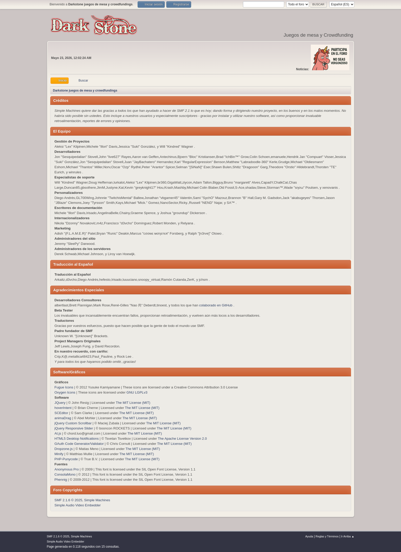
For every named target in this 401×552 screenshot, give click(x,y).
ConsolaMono (65, 474)
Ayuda (309, 536)
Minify (59, 454)
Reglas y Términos (327, 536)
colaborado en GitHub (215, 305)
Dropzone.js (64, 449)
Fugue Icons (64, 387)
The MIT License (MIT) (133, 403)
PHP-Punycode (66, 459)
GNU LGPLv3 (137, 392)
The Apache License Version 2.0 (182, 438)
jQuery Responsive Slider (74, 428)
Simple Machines (97, 500)
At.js (58, 433)
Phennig (61, 479)
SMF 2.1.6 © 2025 (68, 500)
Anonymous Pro (67, 469)
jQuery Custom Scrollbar (73, 423)
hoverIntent (63, 408)
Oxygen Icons (65, 392)
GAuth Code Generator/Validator (79, 444)
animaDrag (63, 418)
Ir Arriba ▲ (347, 536)
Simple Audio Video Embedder (78, 505)
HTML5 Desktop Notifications (77, 438)
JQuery (60, 403)
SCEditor (61, 413)
